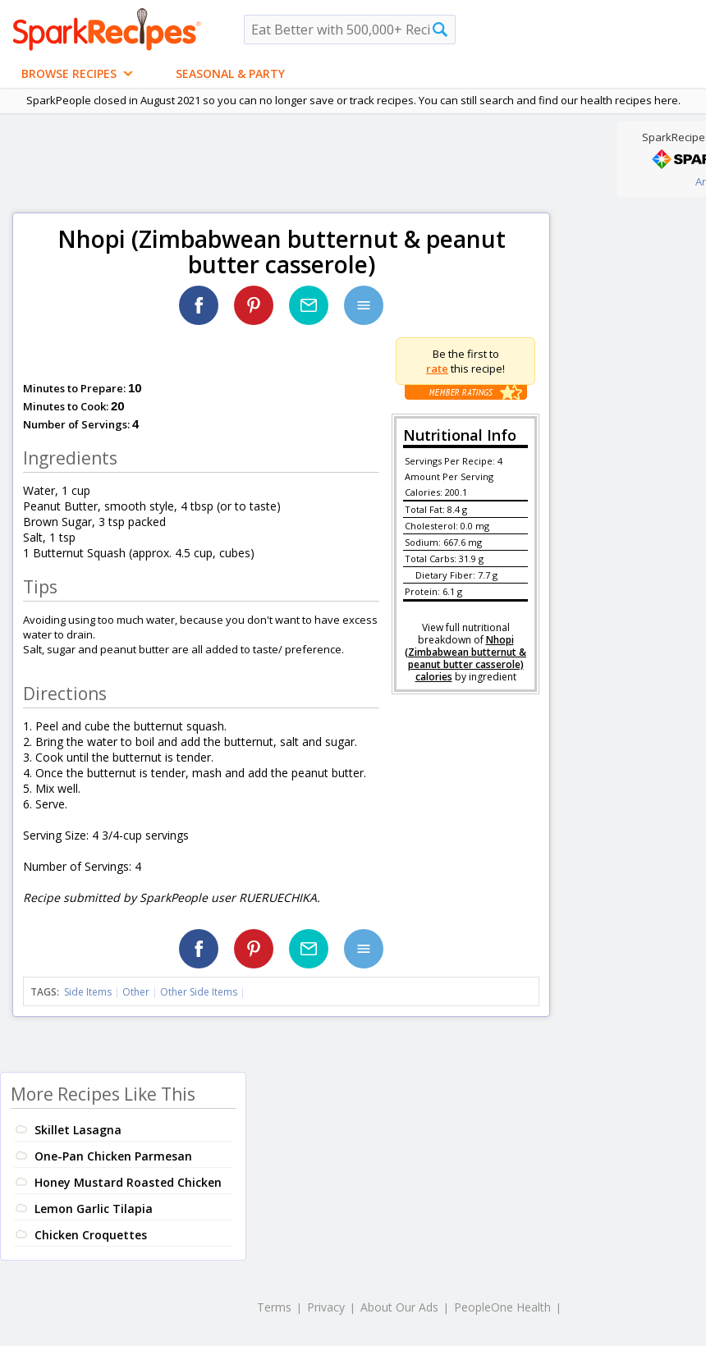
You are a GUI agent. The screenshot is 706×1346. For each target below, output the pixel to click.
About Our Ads (399, 1307)
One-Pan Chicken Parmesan (113, 1156)
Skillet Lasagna (77, 1130)
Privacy (326, 1307)
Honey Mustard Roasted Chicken (128, 1182)
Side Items (88, 992)
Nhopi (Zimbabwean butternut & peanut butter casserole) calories (465, 658)
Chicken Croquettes (90, 1235)
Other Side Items (198, 992)
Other (135, 992)
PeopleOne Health (502, 1307)
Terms (274, 1307)
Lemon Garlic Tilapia (93, 1208)
